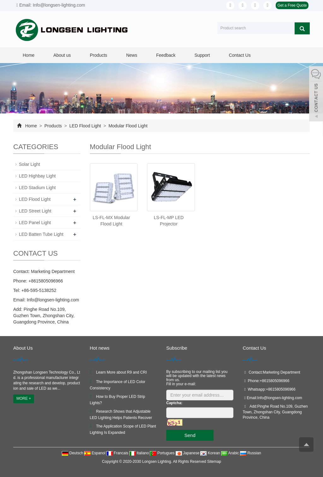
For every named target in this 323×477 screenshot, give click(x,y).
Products (98, 55)
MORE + (23, 398)
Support (202, 55)
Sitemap (214, 461)
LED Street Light (35, 210)
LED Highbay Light (37, 175)
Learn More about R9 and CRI (121, 372)
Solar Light (29, 164)
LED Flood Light (85, 125)
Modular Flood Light (127, 125)
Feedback (165, 55)
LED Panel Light (35, 222)
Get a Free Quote (292, 5)
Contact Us (239, 55)
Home (28, 55)
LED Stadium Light (37, 187)
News (131, 55)
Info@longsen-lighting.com (52, 299)
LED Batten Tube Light (41, 234)
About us (62, 55)
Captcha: (174, 403)
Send (189, 435)
